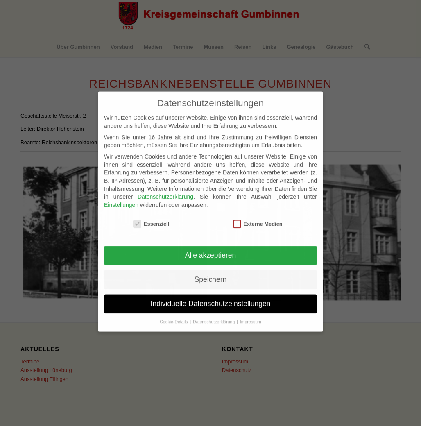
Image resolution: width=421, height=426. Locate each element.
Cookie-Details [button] (174, 313)
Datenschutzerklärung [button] (214, 313)
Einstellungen (121, 196)
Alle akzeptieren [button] (210, 247)
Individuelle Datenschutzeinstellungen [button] (211, 295)
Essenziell (151, 215)
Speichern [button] (211, 271)
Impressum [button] (250, 313)
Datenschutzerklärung (165, 188)
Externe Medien (258, 215)
